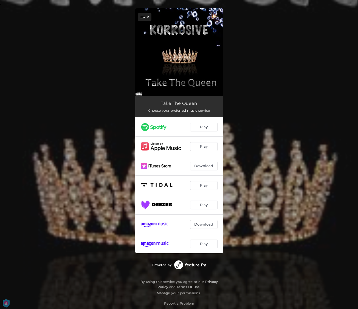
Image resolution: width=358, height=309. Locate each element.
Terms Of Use (188, 287)
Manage (163, 293)
